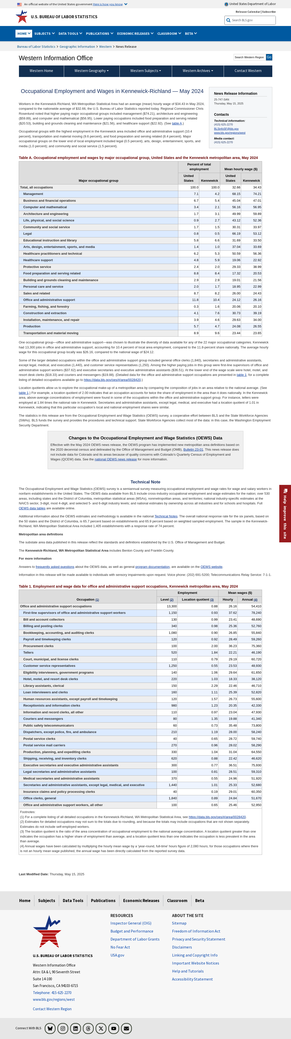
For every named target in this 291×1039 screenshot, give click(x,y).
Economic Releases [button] (133, 33)
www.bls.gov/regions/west (230, 132)
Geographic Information (77, 46)
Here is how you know (108, 4)
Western (105, 46)
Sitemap (179, 923)
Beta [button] (189, 33)
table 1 (242, 375)
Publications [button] (98, 33)
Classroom (177, 900)
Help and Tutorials (188, 971)
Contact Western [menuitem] (248, 70)
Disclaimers (182, 947)
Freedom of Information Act (196, 931)
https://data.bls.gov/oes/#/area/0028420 (112, 380)
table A (177, 123)
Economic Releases (141, 900)
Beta (199, 900)
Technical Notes (166, 516)
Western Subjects (144, 70)
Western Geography (90, 70)
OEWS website (211, 567)
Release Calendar (248, 11)
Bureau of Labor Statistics (36, 46)
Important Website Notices (195, 963)
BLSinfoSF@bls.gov (226, 128)
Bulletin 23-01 (193, 449)
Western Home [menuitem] (41, 70)
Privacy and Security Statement (198, 939)
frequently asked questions (55, 567)
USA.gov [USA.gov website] (117, 955)
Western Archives (196, 70)
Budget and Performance (131, 931)
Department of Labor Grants (135, 939)
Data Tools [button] (69, 33)
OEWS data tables (32, 508)
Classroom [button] (167, 33)
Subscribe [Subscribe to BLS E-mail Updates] (269, 11)
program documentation (152, 567)
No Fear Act (120, 947)
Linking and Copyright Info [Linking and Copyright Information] (195, 955)
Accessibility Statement (192, 979)
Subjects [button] (42, 33)
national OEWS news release (116, 459)
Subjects (46, 900)
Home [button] (22, 33)
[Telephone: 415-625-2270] (68, 993)
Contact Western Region (52, 1009)
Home (24, 900)
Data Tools (73, 900)
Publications (103, 900)
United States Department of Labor (250, 4)
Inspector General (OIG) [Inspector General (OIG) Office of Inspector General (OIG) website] (130, 923)
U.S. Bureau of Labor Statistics (64, 16)
